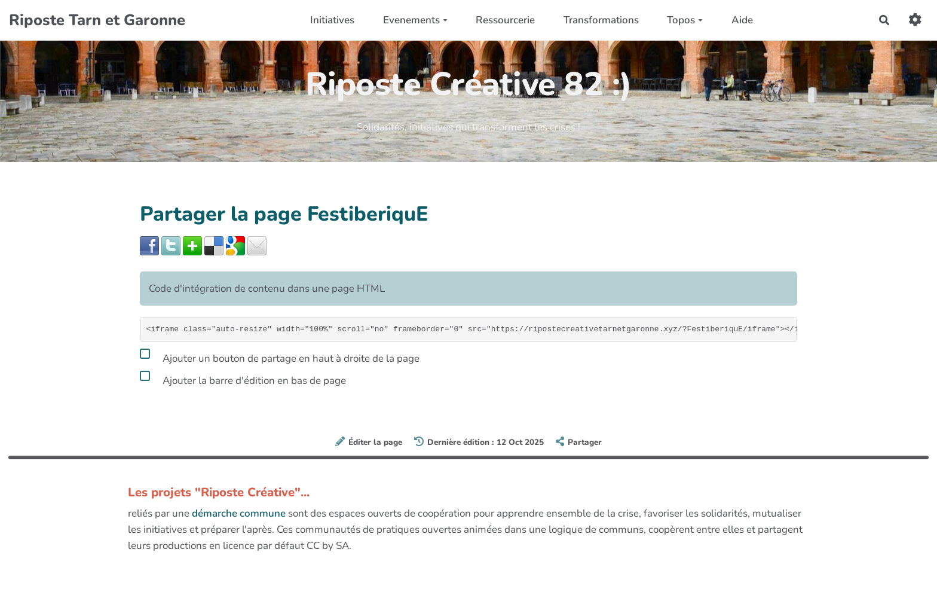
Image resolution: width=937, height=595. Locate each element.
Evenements (415, 20)
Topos (685, 20)
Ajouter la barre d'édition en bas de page (243, 378)
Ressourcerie (505, 20)
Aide (742, 20)
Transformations (601, 20)
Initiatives (332, 20)
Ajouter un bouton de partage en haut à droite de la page (279, 356)
